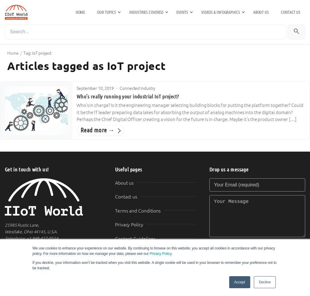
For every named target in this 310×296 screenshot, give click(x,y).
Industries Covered (146, 12)
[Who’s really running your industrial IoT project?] (36, 111)
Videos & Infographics (220, 12)
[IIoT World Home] (53, 197)
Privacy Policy (160, 254)
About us (261, 12)
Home (80, 12)
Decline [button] (265, 282)
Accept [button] (239, 282)
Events (182, 12)
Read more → (97, 130)
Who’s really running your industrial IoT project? (128, 97)
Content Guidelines (135, 239)
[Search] (145, 32)
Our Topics (106, 12)
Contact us (290, 12)
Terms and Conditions (138, 211)
